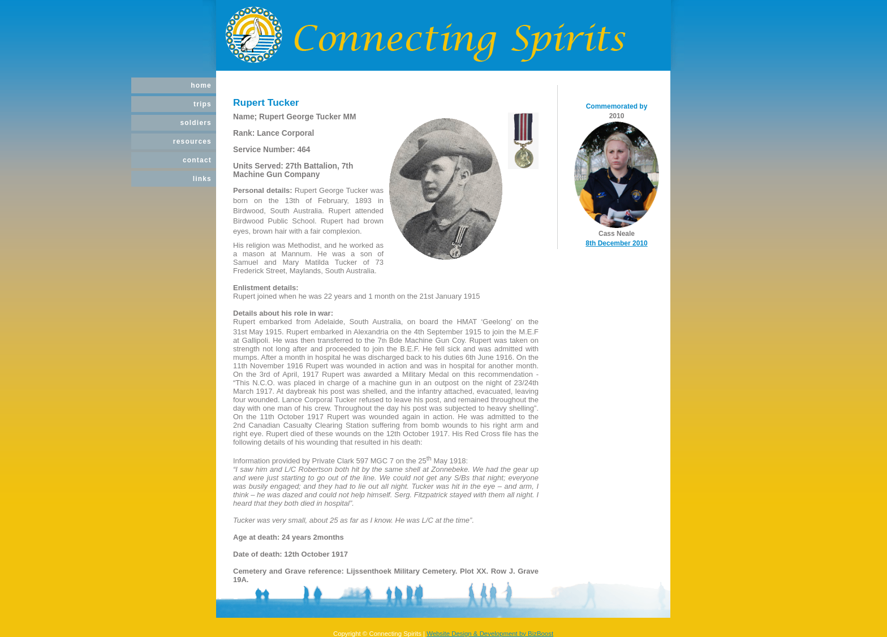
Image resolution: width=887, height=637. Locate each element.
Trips (202, 104)
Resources (192, 141)
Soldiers (196, 123)
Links (202, 179)
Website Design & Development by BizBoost (490, 633)
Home (201, 85)
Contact (197, 160)
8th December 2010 (616, 243)
